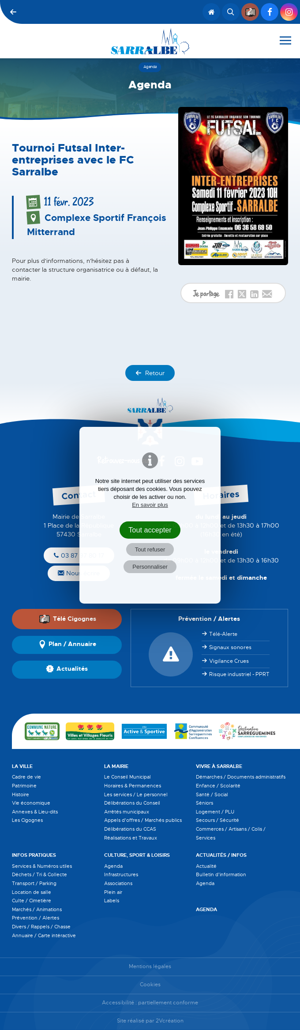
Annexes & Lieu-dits (35, 812)
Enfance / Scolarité (218, 786)
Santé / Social (212, 794)
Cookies (150, 984)
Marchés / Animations (37, 909)
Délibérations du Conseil (132, 803)
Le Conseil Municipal (127, 777)
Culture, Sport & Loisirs (137, 855)
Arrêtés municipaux (126, 812)
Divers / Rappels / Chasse (41, 927)
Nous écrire (79, 573)
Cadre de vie (26, 777)
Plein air (113, 892)
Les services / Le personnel (136, 794)
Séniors (204, 803)
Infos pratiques (34, 855)
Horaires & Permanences (132, 786)
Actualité (206, 866)
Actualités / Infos (221, 855)
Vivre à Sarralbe (219, 766)
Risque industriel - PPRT (239, 674)
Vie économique (31, 803)
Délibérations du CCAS (130, 829)
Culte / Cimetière (31, 900)
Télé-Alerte (223, 634)
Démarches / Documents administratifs (240, 777)
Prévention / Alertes (35, 918)
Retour (150, 373)
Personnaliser (150, 566)
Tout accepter (150, 530)
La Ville (22, 766)
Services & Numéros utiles (42, 866)
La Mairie (116, 766)
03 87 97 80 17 (79, 555)
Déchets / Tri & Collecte (39, 874)
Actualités (67, 669)
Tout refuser (150, 549)
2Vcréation (170, 1021)
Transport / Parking (34, 883)
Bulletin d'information (221, 874)
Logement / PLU (215, 812)
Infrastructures (121, 874)
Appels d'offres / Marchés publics (143, 820)
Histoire (20, 794)
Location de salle (31, 892)
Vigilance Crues (229, 661)
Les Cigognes (27, 820)
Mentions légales (150, 966)
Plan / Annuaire (67, 644)
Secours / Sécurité (217, 820)
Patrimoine (24, 786)
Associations (118, 883)
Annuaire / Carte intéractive (44, 935)
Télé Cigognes (67, 618)
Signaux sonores (230, 647)
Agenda (113, 866)
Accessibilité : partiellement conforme (150, 1003)
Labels (111, 900)
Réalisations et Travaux (130, 838)
